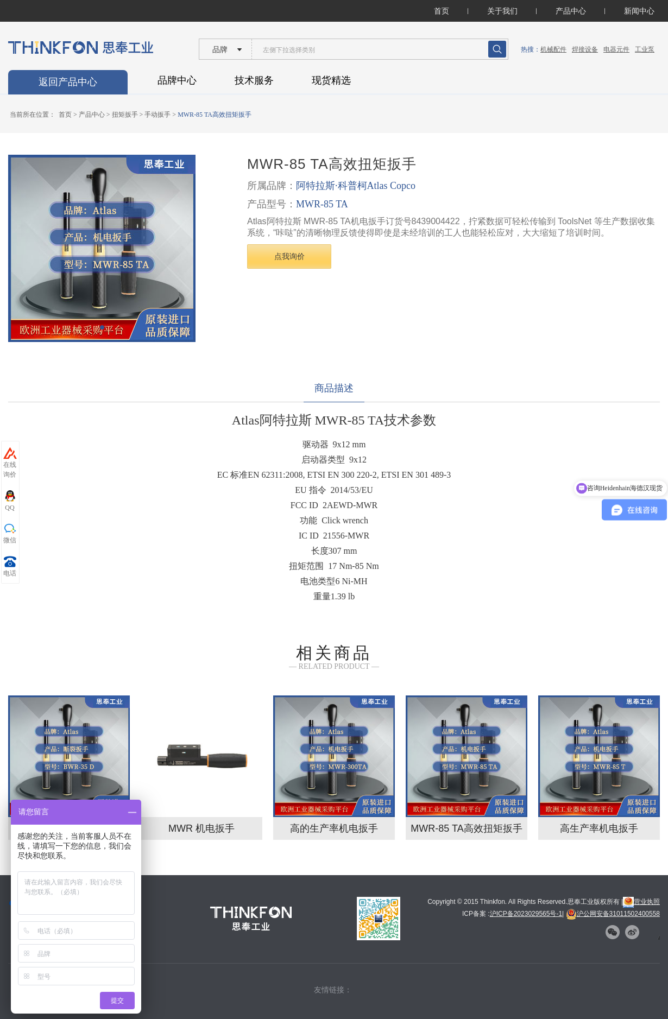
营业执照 (641, 902)
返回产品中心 (68, 82)
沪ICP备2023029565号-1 (526, 913)
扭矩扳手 (125, 114)
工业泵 (644, 49)
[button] (102, 327)
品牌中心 (177, 80)
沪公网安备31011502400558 (613, 913)
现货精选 (331, 80)
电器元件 (616, 49)
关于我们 (502, 11)
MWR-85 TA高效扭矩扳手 (214, 114)
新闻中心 (639, 11)
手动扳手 (157, 114)
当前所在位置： (32, 114)
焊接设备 (585, 49)
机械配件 (553, 49)
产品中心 (571, 11)
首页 (441, 11)
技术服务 (254, 80)
